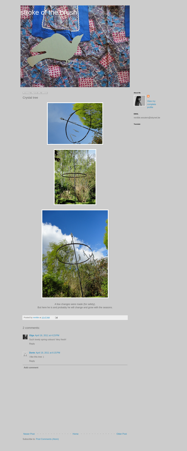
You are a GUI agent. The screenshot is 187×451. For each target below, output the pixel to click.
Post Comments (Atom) (47, 439)
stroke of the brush (48, 12)
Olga (31, 335)
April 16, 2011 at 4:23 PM (47, 335)
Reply (32, 344)
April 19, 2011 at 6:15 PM (48, 353)
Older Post (121, 434)
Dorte (32, 353)
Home (75, 434)
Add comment (31, 367)
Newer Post (29, 434)
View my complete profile (151, 104)
